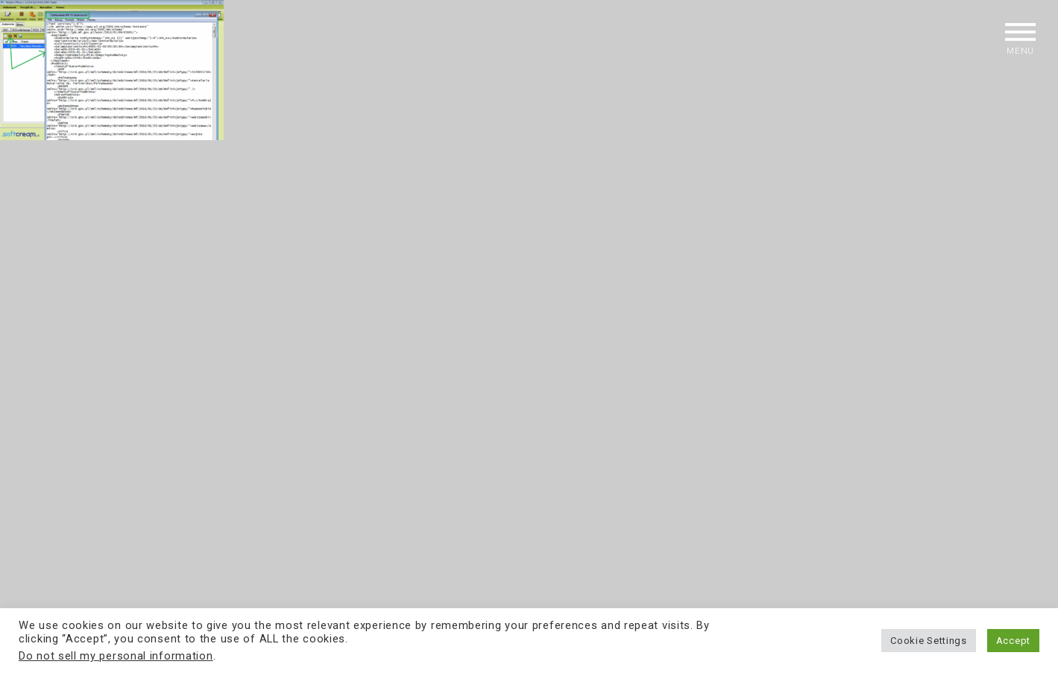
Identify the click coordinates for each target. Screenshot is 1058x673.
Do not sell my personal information (116, 656)
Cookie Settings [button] (928, 640)
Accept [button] (1013, 640)
